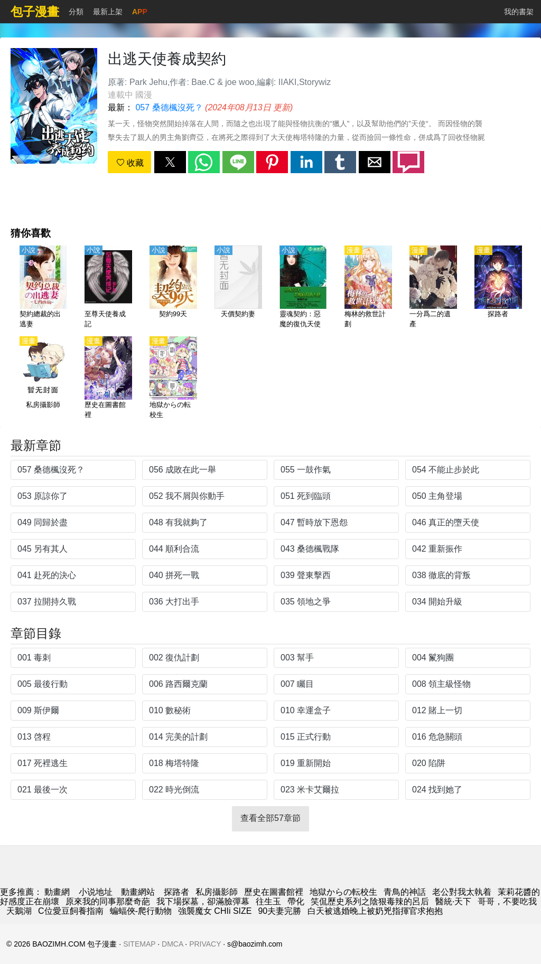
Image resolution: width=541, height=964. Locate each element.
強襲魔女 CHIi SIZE (215, 910)
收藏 (130, 162)
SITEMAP (139, 944)
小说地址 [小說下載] (96, 891)
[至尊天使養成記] (108, 287)
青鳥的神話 (405, 891)
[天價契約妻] (238, 287)
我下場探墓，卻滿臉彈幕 (202, 901)
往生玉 (268, 901)
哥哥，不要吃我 (507, 901)
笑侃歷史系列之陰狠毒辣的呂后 (370, 901)
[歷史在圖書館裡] (108, 378)
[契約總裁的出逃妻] (43, 287)
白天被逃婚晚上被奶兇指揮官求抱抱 (375, 910)
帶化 (295, 901)
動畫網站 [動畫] (138, 891)
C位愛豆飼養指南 (71, 910)
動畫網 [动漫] (57, 891)
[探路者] (498, 287)
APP (139, 11)
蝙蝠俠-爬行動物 (141, 910)
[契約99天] (173, 287)
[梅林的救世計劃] (368, 287)
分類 (76, 11)
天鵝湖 (19, 910)
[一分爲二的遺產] (433, 287)
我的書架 (519, 11)
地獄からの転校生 (343, 891)
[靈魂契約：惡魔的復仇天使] (303, 287)
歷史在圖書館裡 (273, 891)
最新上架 (108, 11)
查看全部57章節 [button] (270, 818)
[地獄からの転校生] (173, 378)
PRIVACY (205, 944)
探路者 (176, 891)
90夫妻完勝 (279, 910)
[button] (170, 162)
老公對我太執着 (461, 891)
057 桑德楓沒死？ (168, 107)
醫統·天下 (453, 901)
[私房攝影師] (43, 378)
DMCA (172, 944)
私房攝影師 (216, 891)
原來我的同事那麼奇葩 (108, 901)
